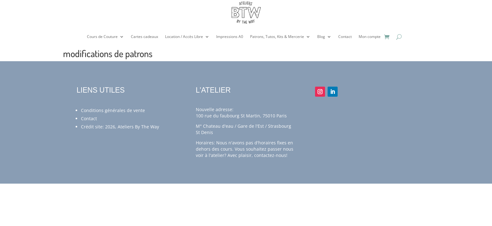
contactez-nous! (270, 155)
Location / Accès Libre (184, 36)
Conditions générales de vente (113, 110)
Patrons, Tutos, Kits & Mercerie (277, 36)
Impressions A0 (229, 36)
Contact (345, 36)
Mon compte (370, 36)
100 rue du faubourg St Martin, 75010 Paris (241, 116)
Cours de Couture (102, 36)
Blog (321, 36)
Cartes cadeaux (144, 36)
